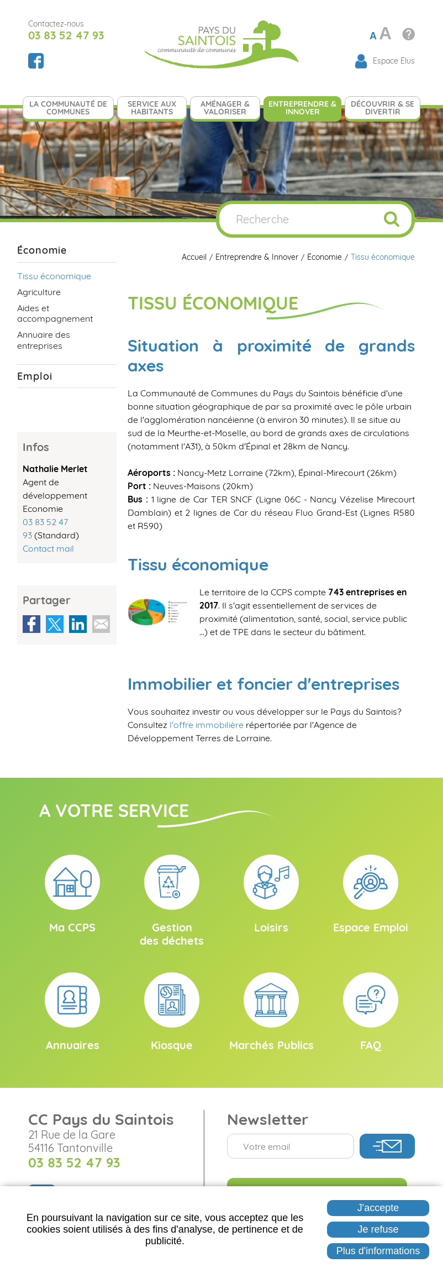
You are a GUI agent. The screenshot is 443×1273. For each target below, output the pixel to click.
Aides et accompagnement (55, 313)
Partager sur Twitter (55, 624)
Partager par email (101, 624)
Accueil (194, 257)
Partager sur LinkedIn (78, 624)
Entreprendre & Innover (256, 257)
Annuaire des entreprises (43, 339)
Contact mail (48, 548)
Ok (392, 219)
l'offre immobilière (207, 724)
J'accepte (378, 1207)
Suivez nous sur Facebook (36, 61)
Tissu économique (383, 257)
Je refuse (378, 1229)
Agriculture (39, 291)
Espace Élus (394, 61)
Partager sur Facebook (31, 624)
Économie (324, 257)
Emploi (34, 376)
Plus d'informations (378, 1250)
